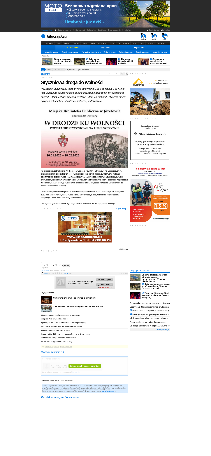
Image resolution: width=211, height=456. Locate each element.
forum (47, 273)
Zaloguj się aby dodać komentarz (84, 366)
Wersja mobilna (46, 30)
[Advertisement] (72, 257)
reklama (154, 36)
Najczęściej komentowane (91, 52)
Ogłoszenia (139, 48)
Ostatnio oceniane (142, 52)
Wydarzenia (106, 48)
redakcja (143, 36)
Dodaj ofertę (127, 30)
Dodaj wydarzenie (64, 30)
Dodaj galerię (91, 30)
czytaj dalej (122, 209)
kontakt (165, 36)
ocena (68, 273)
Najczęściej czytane (51, 52)
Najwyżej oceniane (126, 52)
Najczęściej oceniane (159, 52)
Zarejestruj (110, 391)
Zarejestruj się (153, 30)
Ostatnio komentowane (69, 52)
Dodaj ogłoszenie (114, 30)
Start (49, 69)
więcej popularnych (163, 330)
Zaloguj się (165, 30)
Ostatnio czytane (110, 52)
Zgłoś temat (102, 30)
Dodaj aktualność (79, 30)
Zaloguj (104, 391)
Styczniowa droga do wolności (78, 69)
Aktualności (72, 48)
